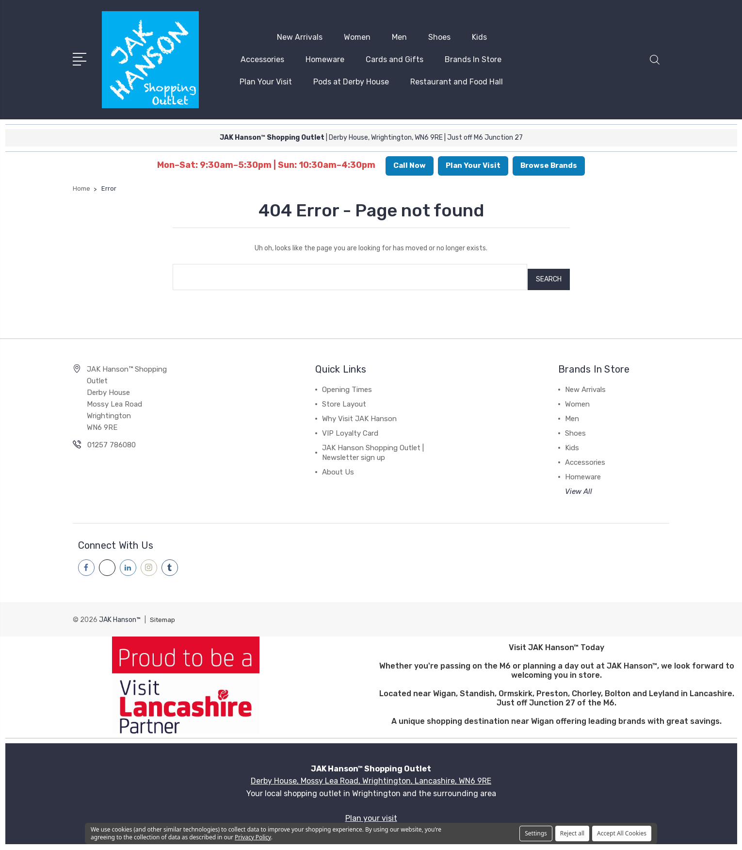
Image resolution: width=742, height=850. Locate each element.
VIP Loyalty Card (350, 425)
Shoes (439, 35)
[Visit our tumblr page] (169, 559)
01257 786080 (111, 436)
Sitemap (163, 611)
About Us (338, 463)
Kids (479, 35)
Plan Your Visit (266, 80)
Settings (536, 833)
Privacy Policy (253, 837)
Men (399, 35)
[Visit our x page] (107, 559)
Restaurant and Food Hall (456, 80)
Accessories (262, 58)
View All (578, 483)
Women (357, 35)
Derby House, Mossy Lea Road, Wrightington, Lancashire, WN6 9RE (371, 772)
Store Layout (344, 396)
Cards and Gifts (394, 58)
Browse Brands (548, 162)
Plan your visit (371, 809)
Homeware (325, 58)
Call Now (409, 162)
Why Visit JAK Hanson (359, 410)
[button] (654, 64)
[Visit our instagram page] (149, 559)
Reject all (572, 833)
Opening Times (347, 381)
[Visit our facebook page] (86, 559)
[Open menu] (81, 56)
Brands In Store (473, 58)
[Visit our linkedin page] (128, 559)
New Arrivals (300, 35)
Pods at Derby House (351, 80)
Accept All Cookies (621, 833)
